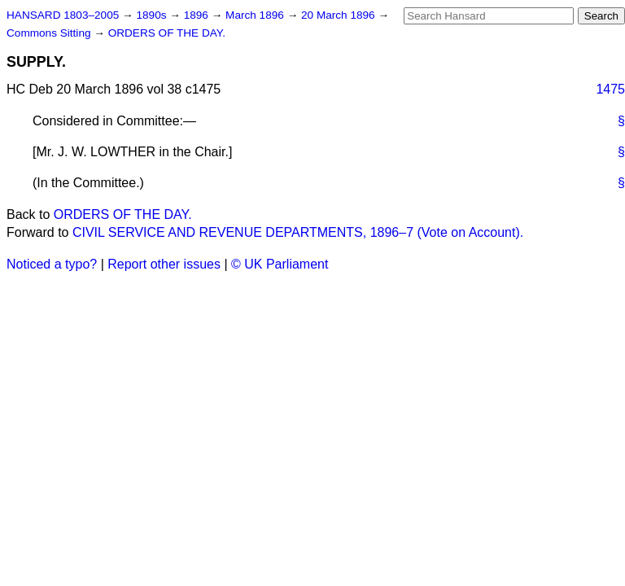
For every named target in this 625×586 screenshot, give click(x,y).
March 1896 (256, 15)
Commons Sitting (50, 33)
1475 (610, 89)
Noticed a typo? (52, 264)
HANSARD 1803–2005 (63, 15)
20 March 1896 (339, 15)
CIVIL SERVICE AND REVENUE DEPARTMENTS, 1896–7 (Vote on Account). (297, 232)
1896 (198, 15)
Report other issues (164, 264)
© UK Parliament (279, 264)
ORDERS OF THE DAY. (166, 33)
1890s (152, 15)
